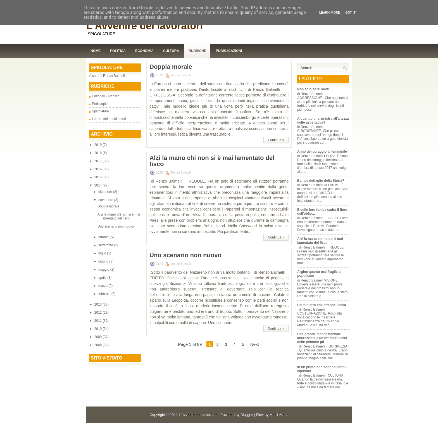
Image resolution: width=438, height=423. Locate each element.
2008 (98, 345)
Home (96, 51)
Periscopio (100, 104)
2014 (98, 185)
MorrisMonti (279, 415)
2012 (98, 313)
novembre (106, 200)
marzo (103, 286)
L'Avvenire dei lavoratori (144, 26)
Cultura (171, 51)
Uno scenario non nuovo (115, 226)
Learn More (329, 13)
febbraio (104, 294)
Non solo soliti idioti (313, 89)
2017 (98, 161)
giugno (103, 261)
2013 (98, 304)
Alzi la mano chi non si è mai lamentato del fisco (118, 216)
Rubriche (197, 51)
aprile (103, 278)
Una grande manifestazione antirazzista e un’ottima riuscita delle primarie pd (322, 338)
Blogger (247, 415)
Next (254, 344)
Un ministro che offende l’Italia (321, 305)
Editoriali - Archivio (106, 96)
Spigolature (100, 111)
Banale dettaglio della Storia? (320, 181)
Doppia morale (108, 206)
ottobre (104, 237)
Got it (350, 13)
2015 (98, 177)
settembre (106, 245)
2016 (98, 169)
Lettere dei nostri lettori (109, 119)
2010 (98, 329)
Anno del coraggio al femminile (322, 151)
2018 (98, 153)
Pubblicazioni (229, 51)
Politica (118, 51)
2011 (98, 321)
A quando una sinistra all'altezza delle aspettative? (323, 120)
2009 (98, 337)
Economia (144, 51)
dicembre (105, 192)
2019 (98, 145)
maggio (104, 269)
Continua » (276, 140)
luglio (102, 253)
